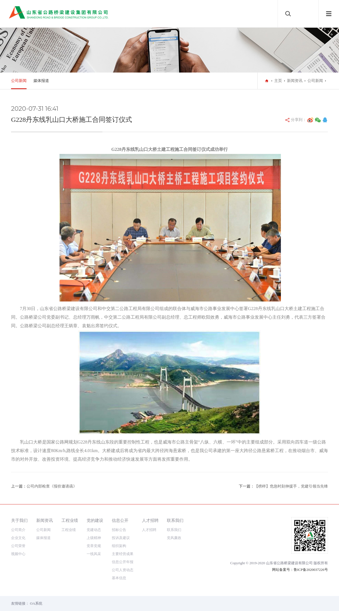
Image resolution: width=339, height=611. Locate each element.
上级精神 (94, 538)
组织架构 (119, 546)
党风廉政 (174, 538)
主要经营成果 (122, 554)
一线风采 (94, 554)
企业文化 (18, 538)
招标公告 (119, 530)
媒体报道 (41, 81)
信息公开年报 (122, 562)
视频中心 (18, 554)
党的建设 (95, 520)
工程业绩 (69, 520)
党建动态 (94, 530)
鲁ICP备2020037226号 (311, 570)
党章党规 (94, 546)
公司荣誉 (18, 546)
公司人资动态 (122, 570)
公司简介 (18, 530)
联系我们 (175, 520)
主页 (278, 81)
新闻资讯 (294, 81)
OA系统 (36, 603)
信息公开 (120, 520)
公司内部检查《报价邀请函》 (52, 486)
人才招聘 (150, 520)
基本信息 (119, 578)
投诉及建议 (121, 538)
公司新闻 (19, 81)
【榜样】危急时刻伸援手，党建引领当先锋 (291, 486)
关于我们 (19, 520)
